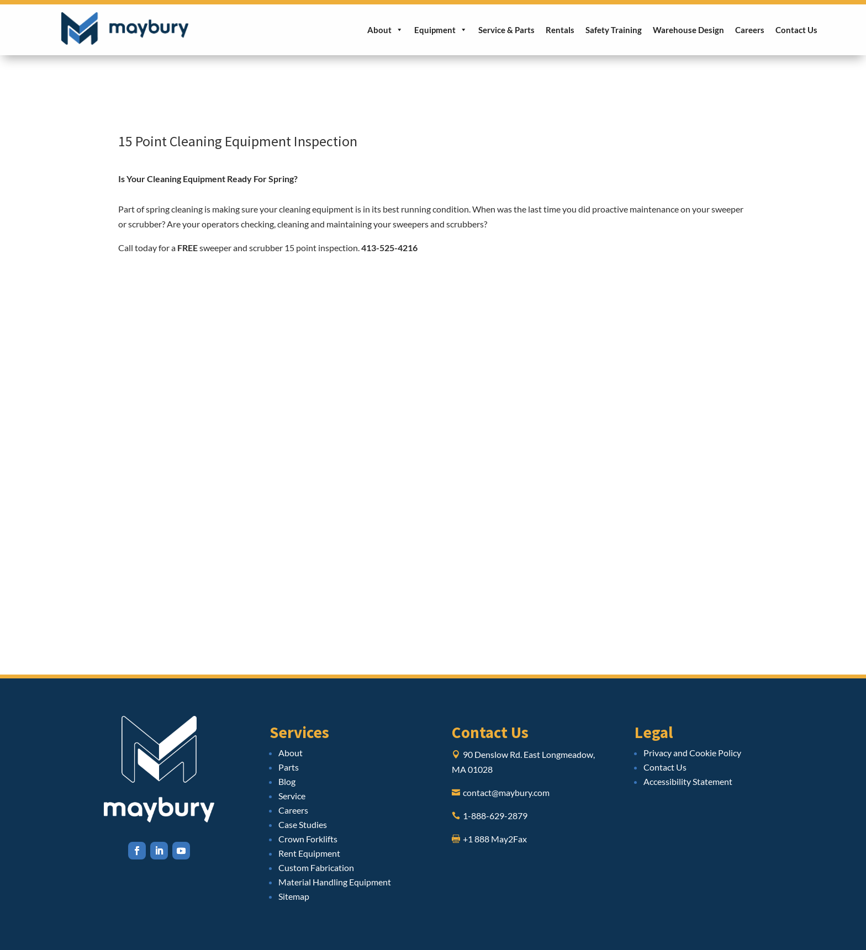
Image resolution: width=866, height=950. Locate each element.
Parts (288, 767)
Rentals (560, 30)
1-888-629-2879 (495, 815)
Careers (749, 30)
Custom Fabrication (316, 867)
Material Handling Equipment (334, 882)
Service (291, 795)
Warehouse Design (688, 30)
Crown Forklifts (307, 839)
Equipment (440, 29)
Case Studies (302, 824)
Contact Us (796, 30)
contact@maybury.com (506, 792)
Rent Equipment (309, 853)
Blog (286, 781)
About (385, 29)
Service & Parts (506, 30)
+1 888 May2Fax (495, 839)
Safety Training (613, 30)
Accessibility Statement (687, 781)
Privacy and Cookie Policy (692, 752)
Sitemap (293, 896)
